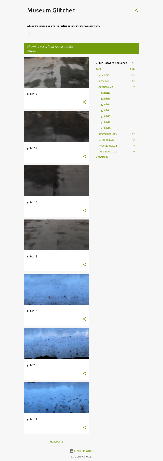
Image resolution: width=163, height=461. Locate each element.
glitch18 (106, 128)
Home (30, 33)
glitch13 (105, 98)
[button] (84, 102)
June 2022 (104, 75)
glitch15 (106, 110)
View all (31, 51)
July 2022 (103, 81)
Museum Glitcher (51, 10)
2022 (98, 69)
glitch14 (105, 104)
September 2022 (107, 133)
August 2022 (105, 86)
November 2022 (107, 145)
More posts (56, 442)
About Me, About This (53, 33)
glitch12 (105, 92)
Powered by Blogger (81, 451)
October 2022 (106, 139)
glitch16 (105, 116)
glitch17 (105, 122)
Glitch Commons (83, 33)
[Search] (137, 11)
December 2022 (107, 151)
